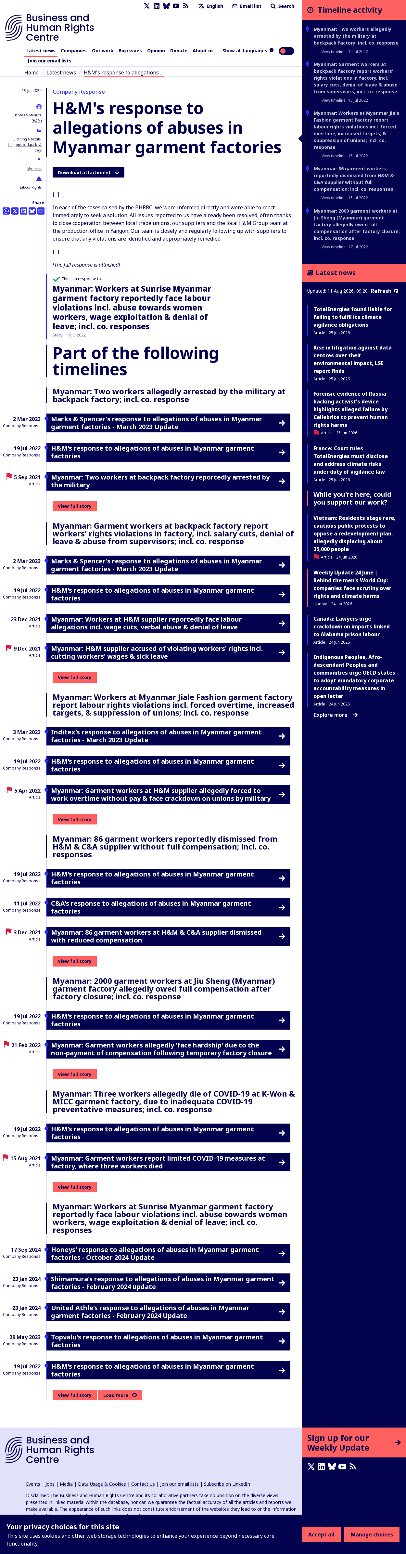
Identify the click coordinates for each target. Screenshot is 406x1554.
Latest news (41, 50)
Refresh (384, 291)
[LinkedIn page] (156, 6)
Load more (115, 1395)
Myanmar (34, 168)
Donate (178, 50)
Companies (74, 50)
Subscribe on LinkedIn (227, 1484)
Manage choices (372, 1534)
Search (281, 6)
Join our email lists (49, 61)
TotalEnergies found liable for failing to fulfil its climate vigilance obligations (352, 317)
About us (203, 50)
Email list (246, 6)
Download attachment (88, 172)
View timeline (334, 51)
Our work (102, 50)
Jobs (50, 1484)
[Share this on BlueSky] (32, 211)
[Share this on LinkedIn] (23, 211)
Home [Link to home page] (31, 72)
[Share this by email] (40, 211)
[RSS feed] (186, 6)
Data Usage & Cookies (102, 1484)
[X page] (147, 6)
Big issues (130, 50)
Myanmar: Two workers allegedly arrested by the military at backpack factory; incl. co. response (356, 36)
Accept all (321, 1534)
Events (33, 1484)
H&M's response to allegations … (124, 72)
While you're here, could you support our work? (352, 498)
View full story (75, 506)
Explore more (336, 714)
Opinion (156, 50)
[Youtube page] (176, 6)
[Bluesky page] (166, 6)
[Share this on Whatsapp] (6, 211)
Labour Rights (31, 187)
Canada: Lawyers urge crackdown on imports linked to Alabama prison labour (351, 626)
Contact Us (143, 1484)
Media (66, 1484)
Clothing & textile (27, 139)
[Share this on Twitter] (15, 211)
